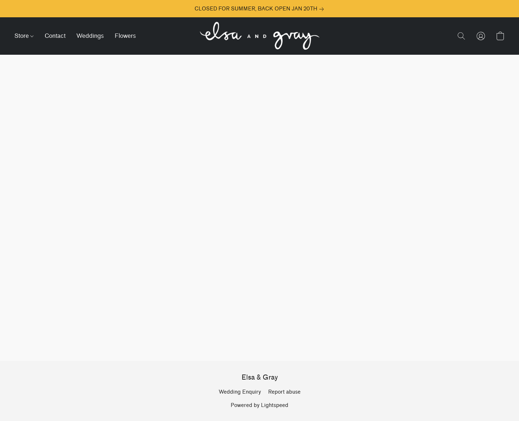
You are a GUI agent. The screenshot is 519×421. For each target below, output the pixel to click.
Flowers (125, 35)
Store (24, 35)
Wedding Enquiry (240, 392)
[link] (259, 9)
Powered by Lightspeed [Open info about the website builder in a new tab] (259, 405)
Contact (55, 35)
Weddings (90, 35)
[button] (259, 36)
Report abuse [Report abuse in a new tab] (284, 392)
